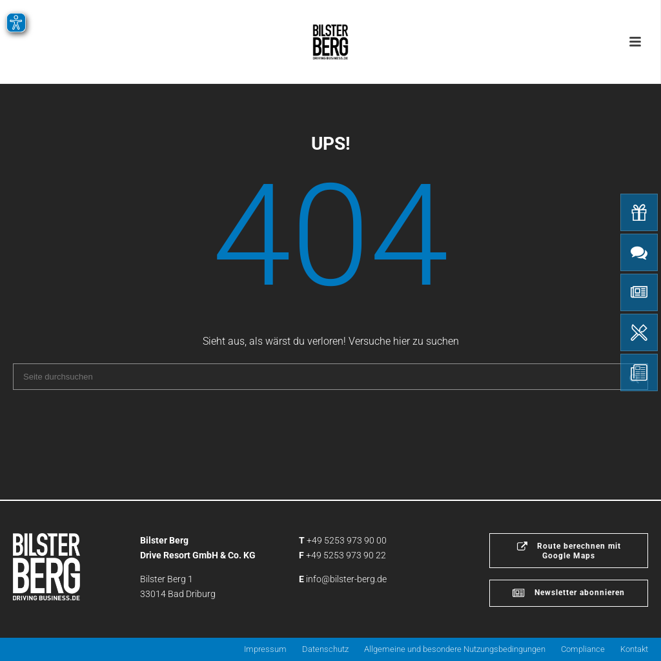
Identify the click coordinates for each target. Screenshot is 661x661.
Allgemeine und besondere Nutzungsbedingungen (454, 649)
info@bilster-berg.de (346, 579)
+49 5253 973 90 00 (347, 540)
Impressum (265, 649)
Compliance (583, 649)
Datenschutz (325, 649)
